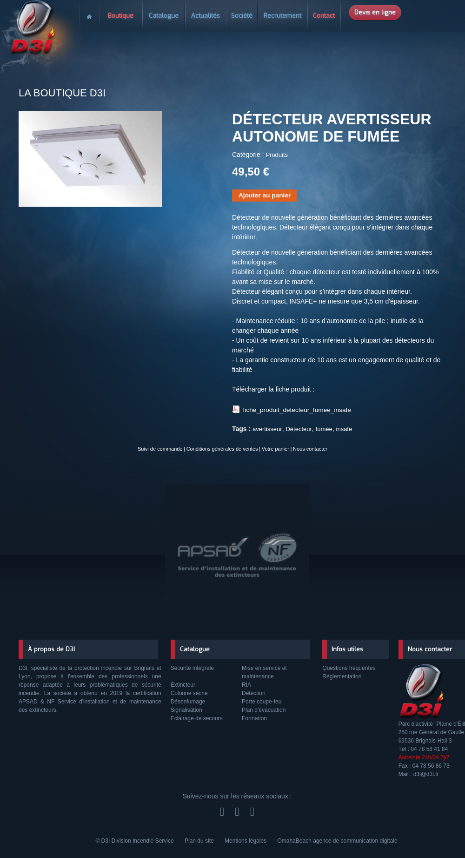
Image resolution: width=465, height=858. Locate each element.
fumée (324, 429)
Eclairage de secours (197, 718)
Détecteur (299, 429)
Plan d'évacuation (264, 710)
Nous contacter (303, 448)
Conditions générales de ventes (222, 448)
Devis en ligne (375, 12)
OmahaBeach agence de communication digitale (337, 841)
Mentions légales (246, 841)
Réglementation (341, 676)
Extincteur (183, 685)
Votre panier (271, 448)
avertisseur (267, 429)
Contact (324, 16)
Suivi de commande (166, 448)
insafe (344, 429)
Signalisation (186, 710)
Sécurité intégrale (192, 668)
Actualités (205, 16)
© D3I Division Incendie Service (135, 841)
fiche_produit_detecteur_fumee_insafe (293, 409)
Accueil (89, 13)
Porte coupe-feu (261, 701)
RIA (246, 685)
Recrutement (282, 16)
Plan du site (200, 841)
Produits (277, 154)
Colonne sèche (189, 693)
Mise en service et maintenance (264, 672)
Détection (254, 693)
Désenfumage (188, 701)
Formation (254, 718)
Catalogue (164, 16)
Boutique (120, 16)
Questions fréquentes (348, 668)
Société (241, 16)
